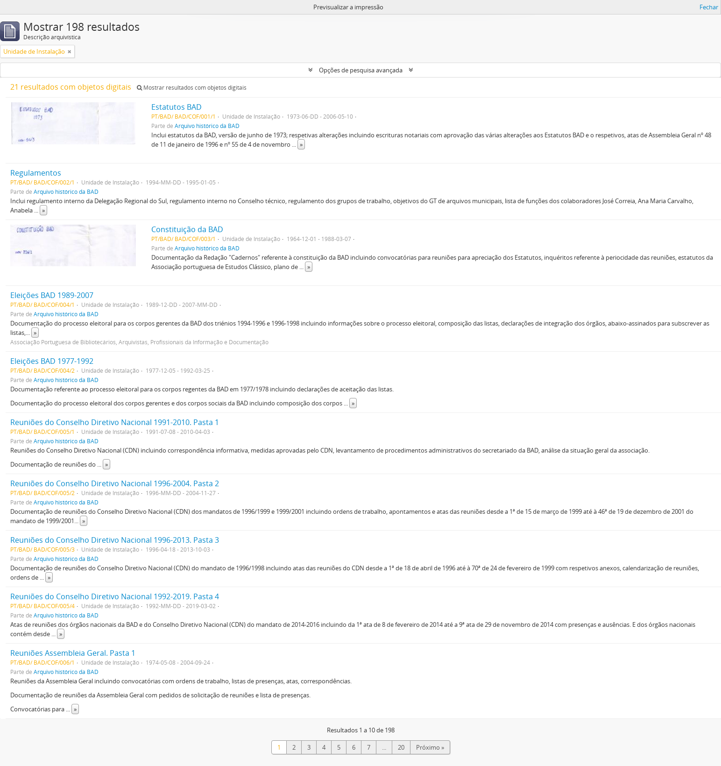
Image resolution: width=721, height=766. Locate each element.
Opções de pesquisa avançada (361, 70)
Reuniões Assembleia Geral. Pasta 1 (72, 653)
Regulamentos (35, 173)
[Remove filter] (69, 51)
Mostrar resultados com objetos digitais (192, 88)
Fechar (709, 7)
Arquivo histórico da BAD (207, 125)
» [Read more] (301, 144)
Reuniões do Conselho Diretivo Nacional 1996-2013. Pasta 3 (114, 540)
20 (401, 747)
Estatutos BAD (176, 107)
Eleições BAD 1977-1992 (51, 361)
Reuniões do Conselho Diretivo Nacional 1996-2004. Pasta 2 (114, 483)
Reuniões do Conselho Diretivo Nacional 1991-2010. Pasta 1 (114, 422)
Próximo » (430, 747)
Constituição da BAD (187, 229)
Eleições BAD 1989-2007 (51, 295)
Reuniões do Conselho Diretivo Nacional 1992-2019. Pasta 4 (114, 596)
